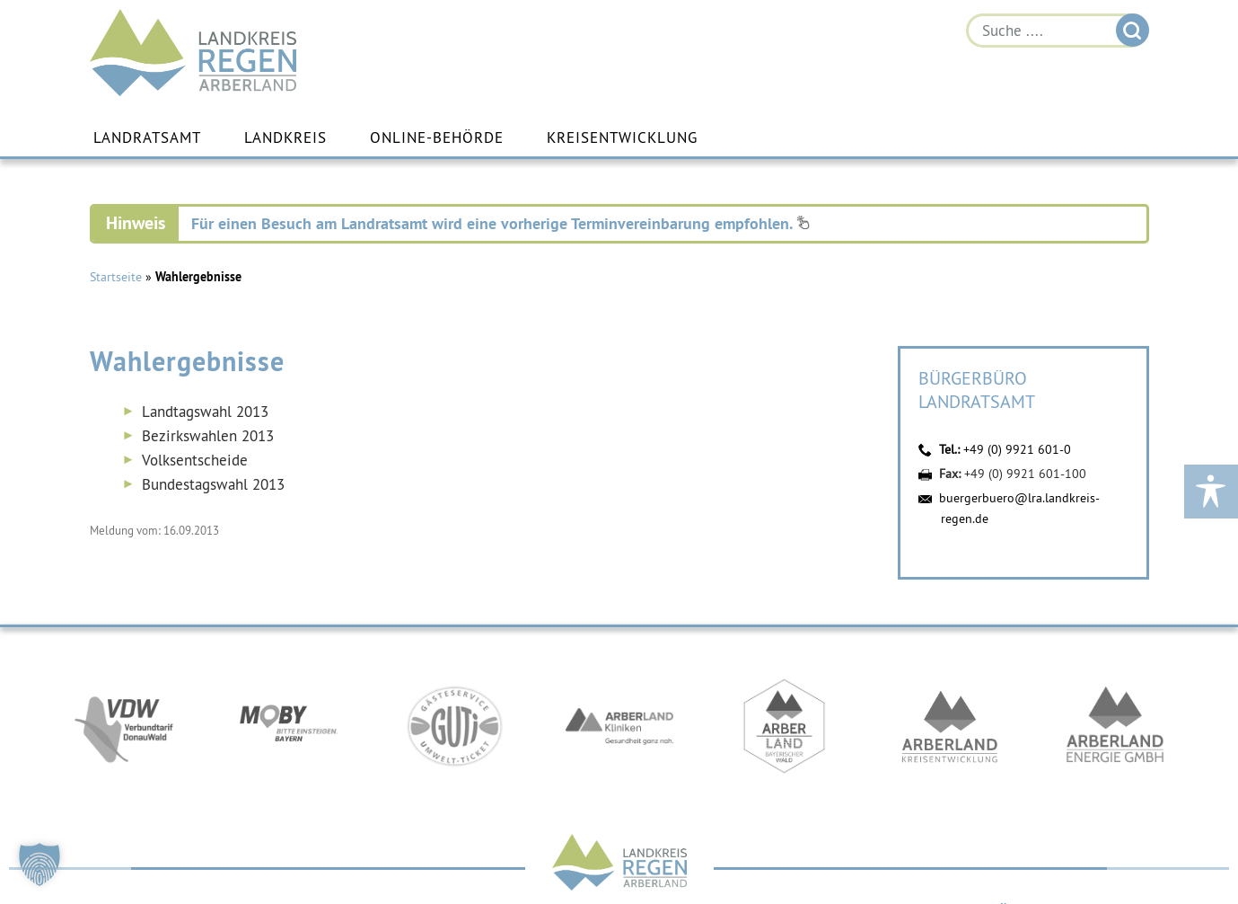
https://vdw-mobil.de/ (124, 726)
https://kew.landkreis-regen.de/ (950, 726)
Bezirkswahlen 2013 (208, 436)
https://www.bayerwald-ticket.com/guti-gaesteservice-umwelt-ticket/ (454, 726)
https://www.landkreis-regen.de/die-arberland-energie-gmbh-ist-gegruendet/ (1115, 726)
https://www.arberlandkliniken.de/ (619, 726)
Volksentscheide (195, 460)
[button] (39, 864)
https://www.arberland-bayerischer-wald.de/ (785, 726)
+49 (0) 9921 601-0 (1017, 449)
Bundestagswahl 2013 (213, 484)
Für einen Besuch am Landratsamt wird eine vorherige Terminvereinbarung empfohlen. (500, 223)
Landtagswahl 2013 (205, 411)
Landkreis (285, 137)
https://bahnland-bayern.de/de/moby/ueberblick (289, 726)
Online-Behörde (437, 137)
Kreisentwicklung (622, 137)
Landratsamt (147, 137)
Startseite (116, 277)
